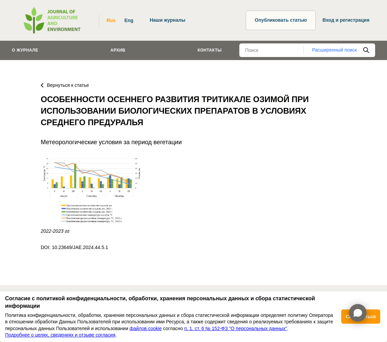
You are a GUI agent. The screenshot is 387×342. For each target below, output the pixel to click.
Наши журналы (167, 20)
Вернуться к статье (65, 85)
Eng (128, 20)
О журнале (25, 50)
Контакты (210, 50)
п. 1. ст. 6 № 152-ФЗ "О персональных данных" (235, 328)
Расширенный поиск (334, 50)
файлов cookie (146, 328)
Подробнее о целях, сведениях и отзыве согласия (60, 335)
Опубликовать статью (281, 20)
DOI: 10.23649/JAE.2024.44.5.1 (74, 247)
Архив (117, 50)
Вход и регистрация (345, 20)
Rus (111, 20)
